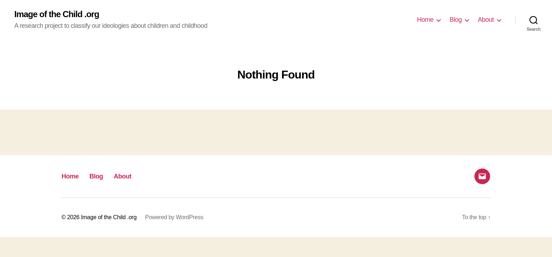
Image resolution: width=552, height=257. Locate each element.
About (486, 19)
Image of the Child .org (56, 14)
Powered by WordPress (174, 217)
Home (425, 19)
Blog (455, 19)
